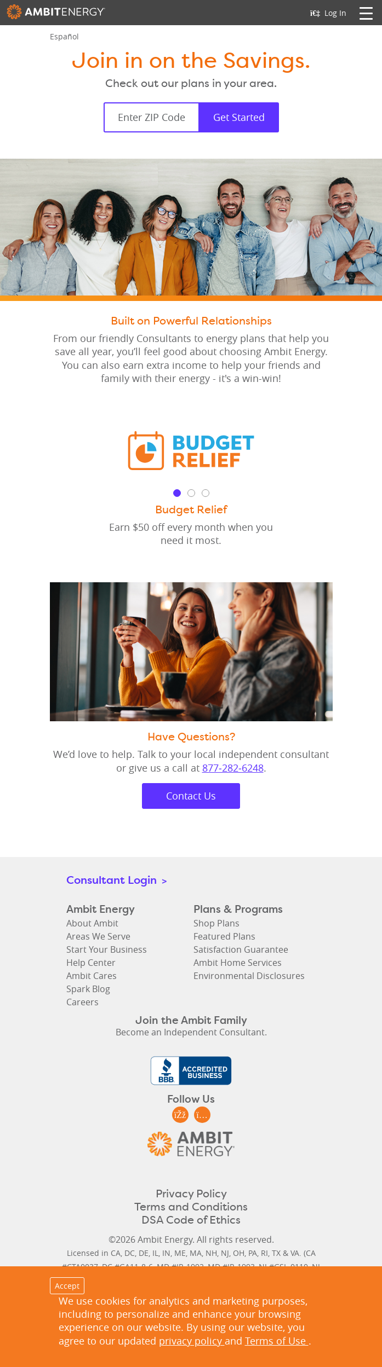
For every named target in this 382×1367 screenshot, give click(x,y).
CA (116, 1253)
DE (144, 1253)
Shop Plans (216, 923)
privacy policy (192, 1340)
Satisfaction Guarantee (240, 949)
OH (238, 1253)
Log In (328, 13)
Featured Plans (224, 936)
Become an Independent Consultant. (191, 1032)
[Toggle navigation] (366, 12)
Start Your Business (106, 949)
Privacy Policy (191, 1193)
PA (252, 1253)
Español (64, 36)
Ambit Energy (56, 14)
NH (211, 1253)
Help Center (91, 962)
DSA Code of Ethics (191, 1219)
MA (196, 1253)
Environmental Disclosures (249, 975)
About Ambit (92, 923)
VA (294, 1253)
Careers (82, 1002)
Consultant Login (116, 879)
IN (166, 1253)
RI (264, 1253)
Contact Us (191, 795)
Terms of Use (277, 1340)
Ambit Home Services (237, 962)
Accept (67, 1286)
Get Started (239, 117)
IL (155, 1253)
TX (276, 1253)
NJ (225, 1253)
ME (180, 1253)
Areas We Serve (98, 936)
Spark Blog (88, 988)
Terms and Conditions (191, 1206)
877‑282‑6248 (233, 767)
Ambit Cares (91, 975)
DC (129, 1253)
